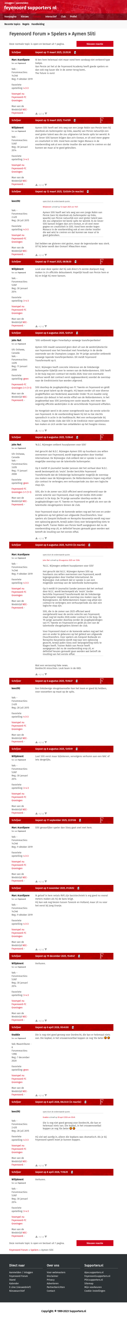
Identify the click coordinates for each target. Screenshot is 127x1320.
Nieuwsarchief (17, 1290)
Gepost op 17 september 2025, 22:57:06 (55, 820)
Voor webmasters (56, 1272)
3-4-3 (26, 159)
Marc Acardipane (21, 59)
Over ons (53, 1265)
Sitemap (88, 1283)
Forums (37, 16)
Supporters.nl (93, 1265)
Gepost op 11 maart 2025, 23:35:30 (53, 52)
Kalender (14, 1283)
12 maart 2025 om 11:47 (69, 207)
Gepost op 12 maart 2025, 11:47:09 (52, 120)
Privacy (51, 1279)
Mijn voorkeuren (93, 1287)
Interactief (51, 16)
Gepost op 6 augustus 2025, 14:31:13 (53, 545)
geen (26, 378)
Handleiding (37, 24)
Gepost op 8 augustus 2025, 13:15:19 (53, 749)
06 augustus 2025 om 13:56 (69, 560)
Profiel (73, 16)
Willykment (17, 127)
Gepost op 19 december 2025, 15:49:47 (55, 956)
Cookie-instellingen (94, 1290)
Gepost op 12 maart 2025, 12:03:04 (53, 191)
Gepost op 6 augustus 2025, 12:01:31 (54, 333)
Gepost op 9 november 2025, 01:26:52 (54, 888)
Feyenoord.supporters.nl (97, 1276)
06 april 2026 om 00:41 (66, 1117)
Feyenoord (22, 63)
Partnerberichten (56, 1287)
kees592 (16, 201)
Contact (51, 1290)
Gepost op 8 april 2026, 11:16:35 (51, 1172)
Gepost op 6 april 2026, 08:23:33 (52, 1102)
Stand (12, 1279)
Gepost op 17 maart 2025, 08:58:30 (53, 261)
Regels (25, 24)
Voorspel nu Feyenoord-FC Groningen (19, 97)
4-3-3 (26, 88)
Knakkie (16, 1034)
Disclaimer (52, 1276)
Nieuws (25, 16)
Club (63, 16)
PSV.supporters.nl (93, 1279)
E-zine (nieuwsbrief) (20, 1287)
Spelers (59, 34)
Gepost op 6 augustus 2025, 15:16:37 (53, 681)
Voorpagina (10, 16)
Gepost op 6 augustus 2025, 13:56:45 (54, 437)
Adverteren (53, 1283)
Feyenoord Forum (27, 34)
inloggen (9, 3)
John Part (16, 340)
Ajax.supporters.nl (94, 1272)
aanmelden (22, 3)
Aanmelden (15, 1272)
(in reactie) (78, 191)
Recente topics (12, 24)
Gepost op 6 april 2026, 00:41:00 (52, 1027)
